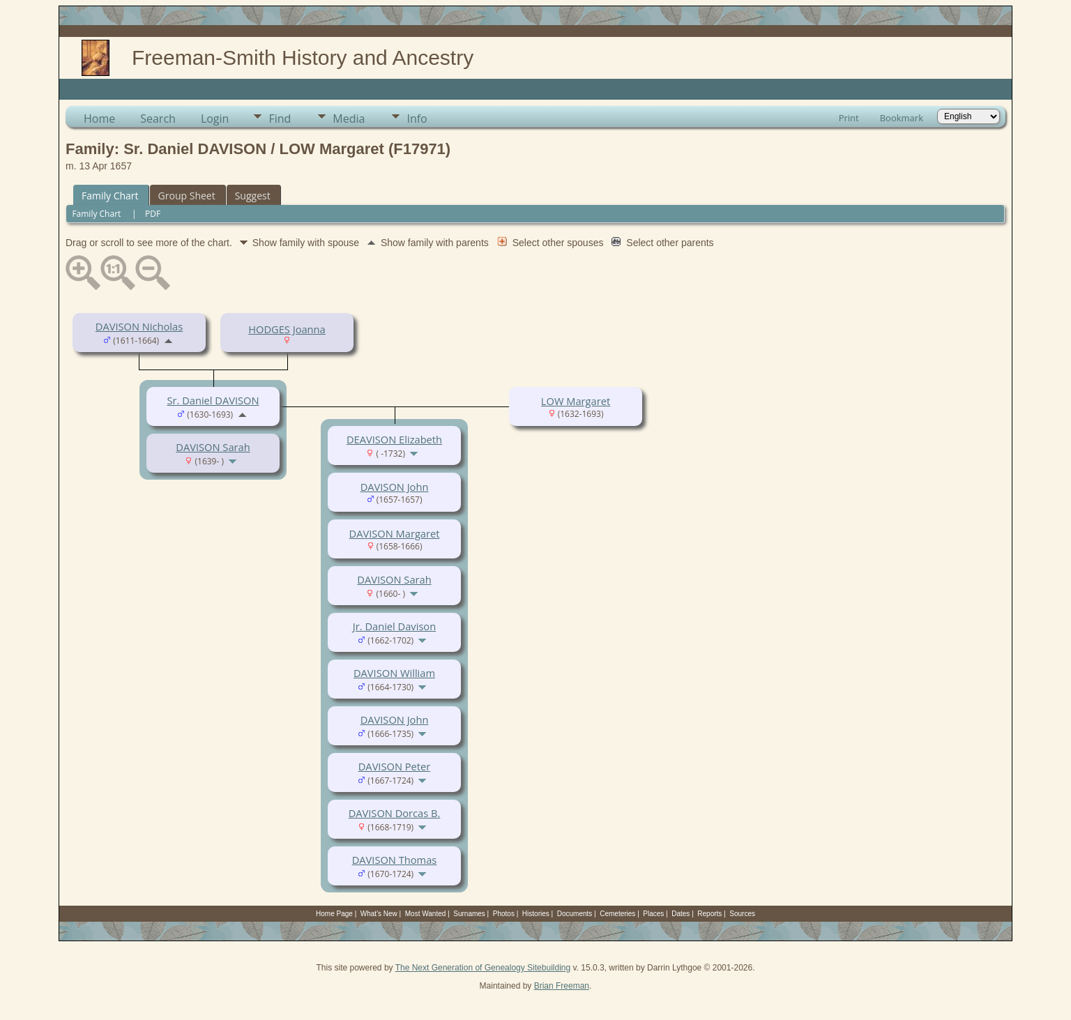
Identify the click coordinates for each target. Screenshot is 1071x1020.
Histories (535, 914)
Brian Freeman (561, 986)
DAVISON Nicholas (139, 326)
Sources (742, 914)
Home (99, 118)
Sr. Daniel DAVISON (213, 400)
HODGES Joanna (287, 329)
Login (215, 118)
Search (158, 118)
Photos (504, 914)
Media (349, 118)
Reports (709, 914)
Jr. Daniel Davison (394, 626)
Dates (680, 914)
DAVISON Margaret (394, 533)
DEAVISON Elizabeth (394, 439)
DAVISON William (394, 673)
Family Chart (110, 195)
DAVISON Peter (394, 766)
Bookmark (901, 118)
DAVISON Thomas (394, 860)
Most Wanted (425, 914)
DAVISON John (394, 487)
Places (653, 914)
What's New (378, 914)
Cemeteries (617, 914)
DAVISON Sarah (213, 447)
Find (279, 118)
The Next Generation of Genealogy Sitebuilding (483, 968)
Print (849, 118)
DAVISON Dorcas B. (395, 813)
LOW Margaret (575, 401)
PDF (152, 214)
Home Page (334, 914)
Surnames (469, 914)
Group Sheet (186, 195)
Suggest (253, 195)
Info (417, 118)
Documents (575, 914)
